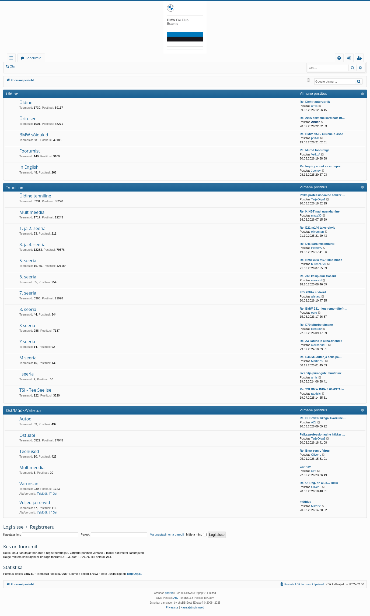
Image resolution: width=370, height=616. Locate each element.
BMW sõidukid (33, 135)
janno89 (316, 328)
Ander (315, 121)
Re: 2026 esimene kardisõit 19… (322, 117)
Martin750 (317, 361)
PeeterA (316, 247)
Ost (53, 493)
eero (314, 312)
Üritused (28, 119)
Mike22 (315, 506)
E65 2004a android (313, 292)
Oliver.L (316, 454)
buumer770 (318, 263)
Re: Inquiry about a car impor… (322, 166)
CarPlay (305, 466)
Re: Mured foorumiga (315, 150)
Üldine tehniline (35, 196)
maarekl (316, 280)
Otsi (12, 66)
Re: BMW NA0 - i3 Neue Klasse (321, 134)
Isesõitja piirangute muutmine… (322, 373)
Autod (25, 419)
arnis (314, 105)
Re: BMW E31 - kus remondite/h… (323, 308)
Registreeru (54, 66)
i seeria (26, 374)
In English (29, 167)
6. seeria (27, 277)
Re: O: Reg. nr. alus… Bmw (319, 482)
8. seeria (27, 309)
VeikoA (315, 154)
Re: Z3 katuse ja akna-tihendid (321, 340)
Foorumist (29, 151)
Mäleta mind (196, 534)
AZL (313, 422)
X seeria (27, 325)
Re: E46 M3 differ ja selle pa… (321, 357)
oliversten (317, 231)
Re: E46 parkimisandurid (317, 243)
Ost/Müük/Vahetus (23, 410)
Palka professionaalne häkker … (322, 195)
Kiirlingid (12, 58)
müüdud (305, 501)
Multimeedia (31, 212)
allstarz (315, 296)
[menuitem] (339, 58)
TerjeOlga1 (318, 199)
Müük (42, 493)
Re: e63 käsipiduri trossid (318, 276)
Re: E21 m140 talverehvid (318, 227)
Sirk (313, 470)
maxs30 (316, 215)
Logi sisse (30, 66)
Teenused (29, 451)
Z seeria (27, 342)
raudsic (315, 393)
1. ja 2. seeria (32, 228)
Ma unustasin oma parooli (167, 534)
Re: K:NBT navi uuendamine (320, 211)
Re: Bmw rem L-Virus (315, 450)
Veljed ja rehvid (34, 502)
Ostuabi (27, 435)
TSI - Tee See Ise (35, 390)
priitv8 (315, 138)
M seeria (28, 358)
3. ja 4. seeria (32, 244)
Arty (175, 597)
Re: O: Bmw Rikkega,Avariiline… (323, 418)
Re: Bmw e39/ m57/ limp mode (321, 259)
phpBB (169, 593)
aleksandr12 (319, 344)
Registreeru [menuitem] (360, 58)
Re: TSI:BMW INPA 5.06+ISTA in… (323, 389)
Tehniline (14, 187)
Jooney (315, 170)
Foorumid (33, 57)
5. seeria (27, 261)
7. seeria (27, 293)
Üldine (12, 93)
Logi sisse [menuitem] (350, 58)
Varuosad (29, 484)
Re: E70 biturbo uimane (316, 324)
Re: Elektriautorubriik (315, 101)
